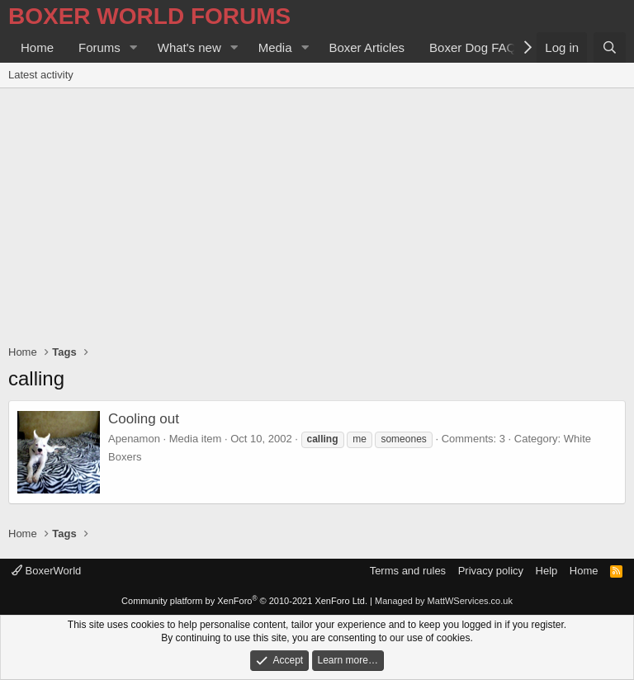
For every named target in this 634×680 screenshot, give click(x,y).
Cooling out (143, 419)
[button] (133, 47)
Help (547, 570)
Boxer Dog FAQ (472, 47)
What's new (189, 47)
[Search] (610, 47)
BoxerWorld (46, 570)
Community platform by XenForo (244, 601)
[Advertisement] (317, 212)
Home (37, 47)
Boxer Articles (367, 47)
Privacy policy (490, 570)
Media (275, 47)
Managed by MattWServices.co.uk (444, 601)
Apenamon (134, 438)
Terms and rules (408, 570)
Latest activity (40, 74)
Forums (99, 47)
